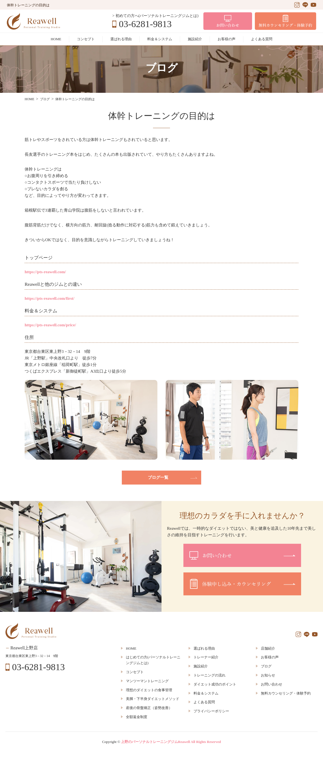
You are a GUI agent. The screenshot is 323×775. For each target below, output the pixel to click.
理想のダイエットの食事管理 (149, 690)
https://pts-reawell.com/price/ (50, 325)
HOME (56, 39)
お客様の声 (226, 39)
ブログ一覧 (158, 477)
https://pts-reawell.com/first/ (49, 298)
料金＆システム (159, 39)
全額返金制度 (136, 717)
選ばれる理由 (121, 39)
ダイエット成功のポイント (215, 684)
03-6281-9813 (145, 24)
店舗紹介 (268, 648)
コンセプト (86, 39)
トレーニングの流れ (210, 675)
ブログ (266, 666)
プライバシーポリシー (211, 711)
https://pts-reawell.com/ (45, 272)
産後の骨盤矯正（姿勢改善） (149, 708)
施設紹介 (195, 39)
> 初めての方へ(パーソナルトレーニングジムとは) (155, 16)
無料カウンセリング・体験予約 (286, 693)
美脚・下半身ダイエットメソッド (152, 699)
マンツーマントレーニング (147, 681)
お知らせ (268, 675)
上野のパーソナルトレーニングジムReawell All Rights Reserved (171, 742)
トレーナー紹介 (206, 657)
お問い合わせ (271, 684)
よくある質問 (261, 39)
